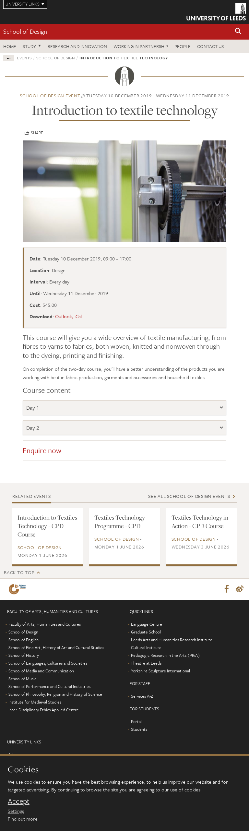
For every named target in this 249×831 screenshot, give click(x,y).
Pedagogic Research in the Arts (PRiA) (165, 655)
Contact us (210, 46)
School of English (23, 640)
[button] (238, 31)
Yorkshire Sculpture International (160, 671)
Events (24, 58)
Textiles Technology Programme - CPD (119, 521)
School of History (23, 655)
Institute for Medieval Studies (34, 702)
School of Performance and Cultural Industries (49, 686)
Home (9, 46)
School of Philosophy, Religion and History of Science (55, 694)
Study (29, 46)
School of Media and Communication (41, 671)
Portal (136, 721)
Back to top (19, 572)
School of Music (22, 679)
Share (37, 132)
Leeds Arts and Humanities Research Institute (171, 640)
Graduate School (146, 632)
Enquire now (43, 450)
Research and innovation (77, 46)
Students (139, 729)
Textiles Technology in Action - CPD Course (200, 521)
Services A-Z (142, 696)
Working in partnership (140, 46)
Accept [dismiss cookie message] (19, 801)
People (182, 46)
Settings (16, 810)
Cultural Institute (146, 647)
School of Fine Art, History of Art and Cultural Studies (56, 647)
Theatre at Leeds (146, 663)
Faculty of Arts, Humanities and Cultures (44, 624)
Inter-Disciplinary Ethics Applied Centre (43, 710)
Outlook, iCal (68, 316)
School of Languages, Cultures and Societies (47, 663)
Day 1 (32, 407)
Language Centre (146, 624)
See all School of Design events (189, 496)
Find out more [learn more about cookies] (23, 818)
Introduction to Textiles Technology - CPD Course (47, 525)
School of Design (25, 31)
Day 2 (33, 428)
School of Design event (50, 95)
